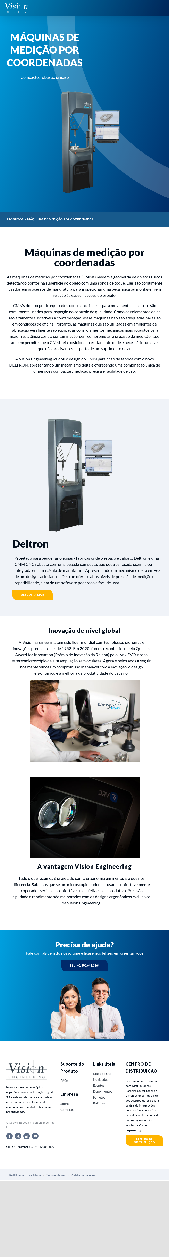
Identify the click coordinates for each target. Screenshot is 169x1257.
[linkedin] (26, 1136)
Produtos (15, 219)
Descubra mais (32, 595)
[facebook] (9, 1136)
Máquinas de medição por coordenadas (60, 219)
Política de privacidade (25, 1175)
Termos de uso (56, 1175)
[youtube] (35, 1136)
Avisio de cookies (83, 1175)
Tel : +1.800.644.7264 (84, 965)
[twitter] (18, 1136)
